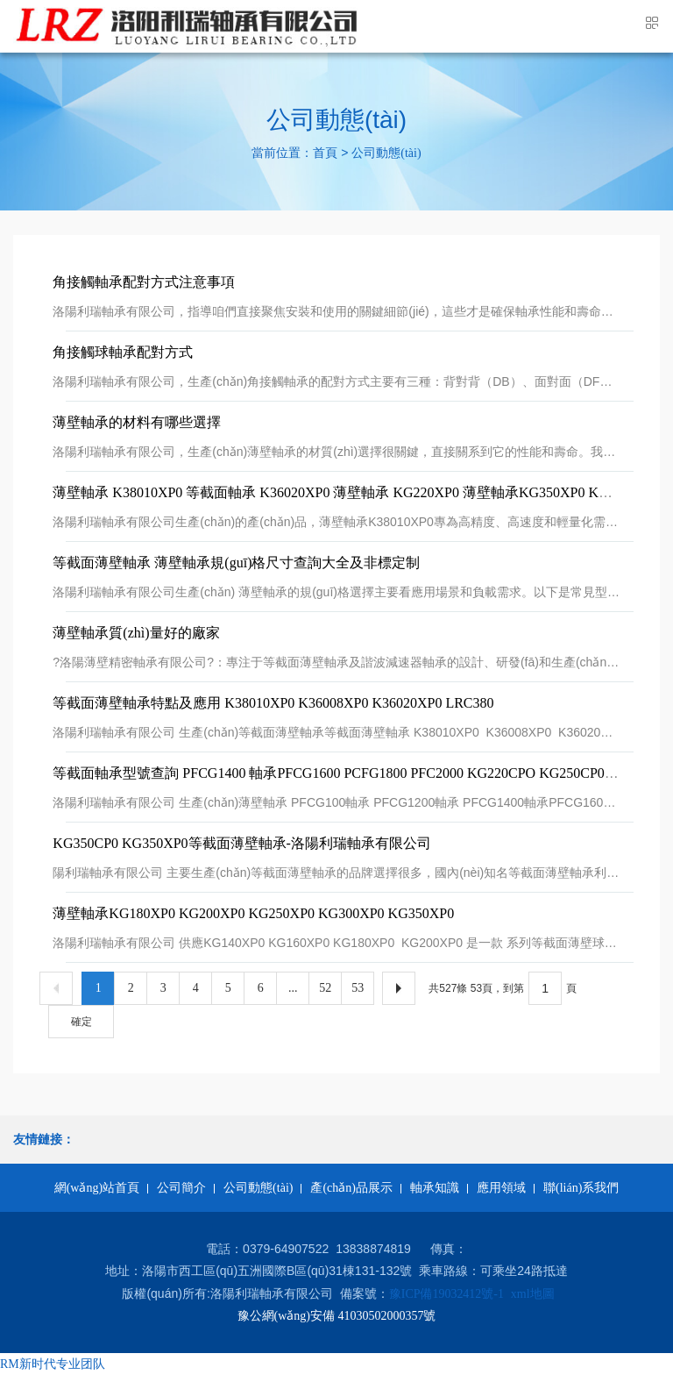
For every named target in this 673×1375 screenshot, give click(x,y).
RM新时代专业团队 (52, 1364)
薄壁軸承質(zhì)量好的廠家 (136, 632)
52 (325, 987)
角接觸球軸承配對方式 (123, 352)
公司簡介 (181, 1187)
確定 (81, 1021)
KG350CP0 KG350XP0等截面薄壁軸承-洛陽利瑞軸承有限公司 (242, 843)
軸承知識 (434, 1187)
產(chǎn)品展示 (351, 1187)
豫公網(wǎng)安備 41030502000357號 (336, 1315)
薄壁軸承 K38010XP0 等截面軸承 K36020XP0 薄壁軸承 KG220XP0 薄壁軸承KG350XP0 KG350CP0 (353, 492)
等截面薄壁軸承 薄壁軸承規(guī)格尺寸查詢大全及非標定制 (236, 562)
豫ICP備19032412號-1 (446, 1293)
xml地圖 (533, 1293)
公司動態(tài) (386, 153)
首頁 (325, 153)
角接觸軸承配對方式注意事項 (144, 281)
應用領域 (501, 1187)
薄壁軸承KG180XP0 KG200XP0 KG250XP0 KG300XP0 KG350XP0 (253, 913)
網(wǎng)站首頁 (96, 1187)
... (293, 987)
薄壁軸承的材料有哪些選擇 (137, 422)
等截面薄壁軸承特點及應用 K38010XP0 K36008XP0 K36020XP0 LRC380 (273, 702)
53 (357, 987)
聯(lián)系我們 (581, 1187)
